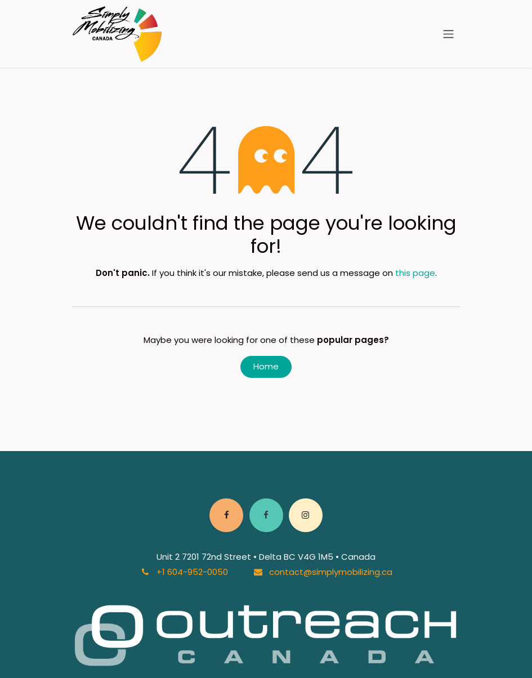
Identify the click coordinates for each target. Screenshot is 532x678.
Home (266, 366)
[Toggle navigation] (448, 33)
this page (415, 273)
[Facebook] (226, 515)
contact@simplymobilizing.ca (330, 572)
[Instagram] (306, 515)
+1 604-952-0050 (192, 572)
